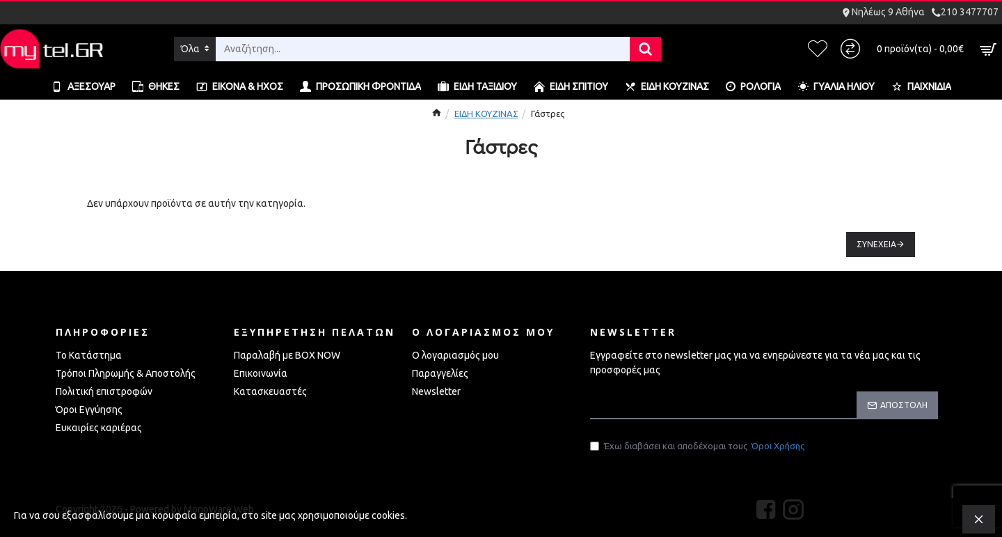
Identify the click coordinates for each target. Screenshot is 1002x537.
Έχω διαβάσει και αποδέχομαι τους (698, 446)
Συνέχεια (876, 244)
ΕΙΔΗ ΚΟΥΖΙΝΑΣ (486, 113)
